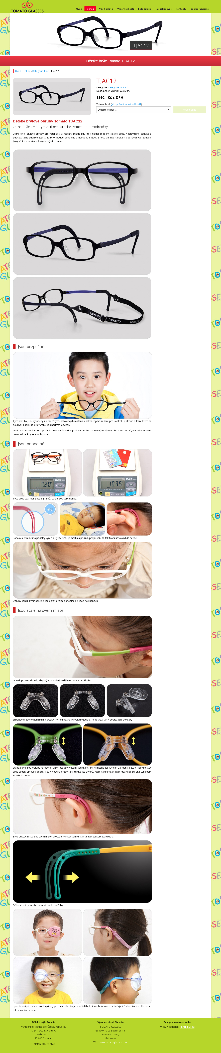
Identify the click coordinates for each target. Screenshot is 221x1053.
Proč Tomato (105, 8)
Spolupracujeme (200, 8)
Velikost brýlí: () (119, 104)
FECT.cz (187, 1026)
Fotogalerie (144, 8)
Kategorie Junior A (118, 87)
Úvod (79, 8)
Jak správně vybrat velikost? (126, 104)
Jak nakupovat (164, 8)
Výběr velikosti (125, 8)
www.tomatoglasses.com (113, 1042)
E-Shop (90, 8)
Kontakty (181, 8)
